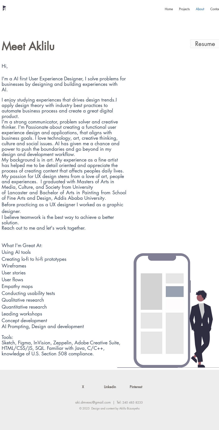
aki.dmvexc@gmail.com (93, 402)
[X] (82, 387)
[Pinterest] (135, 387)
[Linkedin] (110, 387)
